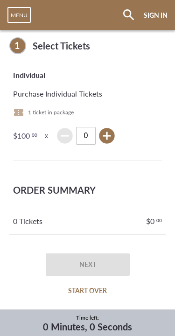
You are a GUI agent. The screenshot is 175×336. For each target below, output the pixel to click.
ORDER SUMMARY (54, 190)
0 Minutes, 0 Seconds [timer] (87, 326)
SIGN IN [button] (156, 15)
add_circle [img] (107, 135)
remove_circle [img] (65, 135)
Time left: (87, 317)
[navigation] (19, 15)
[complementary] (87, 45)
